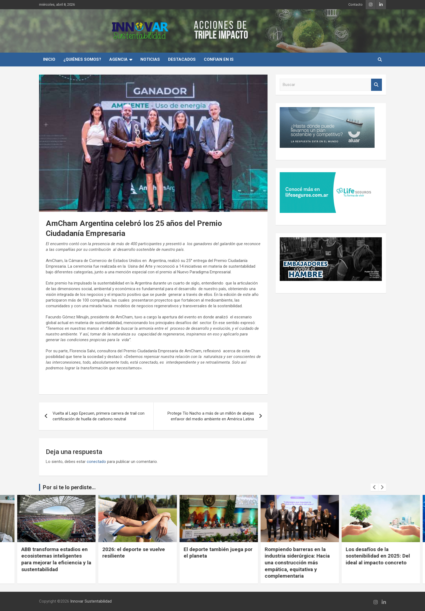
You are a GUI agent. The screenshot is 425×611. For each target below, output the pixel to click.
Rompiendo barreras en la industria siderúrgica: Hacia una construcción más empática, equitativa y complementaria (372, 562)
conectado (96, 461)
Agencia (118, 59)
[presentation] (374, 487)
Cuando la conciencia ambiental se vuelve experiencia (40, 556)
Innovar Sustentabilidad (91, 601)
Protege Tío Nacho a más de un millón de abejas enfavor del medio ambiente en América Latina (211, 416)
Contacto (355, 4)
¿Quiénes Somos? (82, 59)
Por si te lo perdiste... (69, 487)
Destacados (182, 59)
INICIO (49, 59)
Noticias (150, 59)
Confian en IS (219, 59)
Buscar (376, 85)
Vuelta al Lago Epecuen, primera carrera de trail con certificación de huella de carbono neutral (98, 416)
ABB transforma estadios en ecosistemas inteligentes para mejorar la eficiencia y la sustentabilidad (131, 559)
